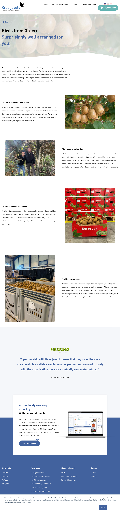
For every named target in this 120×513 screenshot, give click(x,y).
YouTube (5, 480)
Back (5, 21)
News (46, 4)
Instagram (5, 484)
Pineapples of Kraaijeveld (41, 491)
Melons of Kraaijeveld (39, 487)
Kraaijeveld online (89, 4)
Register (94, 476)
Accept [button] (103, 507)
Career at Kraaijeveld (68, 480)
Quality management (39, 480)
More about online (31, 442)
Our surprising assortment (41, 484)
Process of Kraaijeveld (60, 4)
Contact (76, 4)
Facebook (5, 476)
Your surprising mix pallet (41, 476)
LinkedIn (5, 472)
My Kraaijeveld (108, 8)
